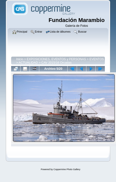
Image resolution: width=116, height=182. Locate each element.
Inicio (19, 59)
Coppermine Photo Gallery (66, 169)
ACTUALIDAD (28, 62)
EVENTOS (96, 59)
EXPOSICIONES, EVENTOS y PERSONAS (56, 59)
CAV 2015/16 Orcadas (56, 62)
